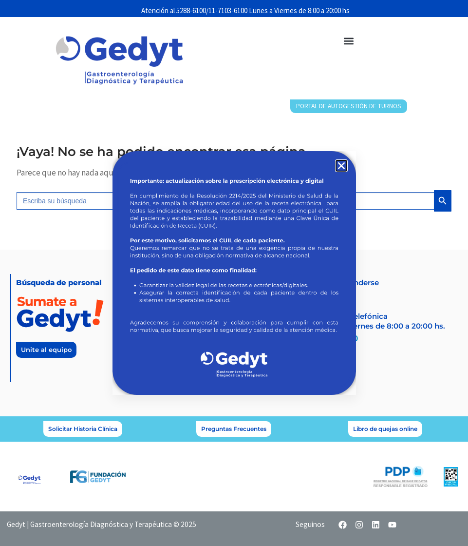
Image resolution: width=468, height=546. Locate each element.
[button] (341, 166)
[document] (234, 273)
